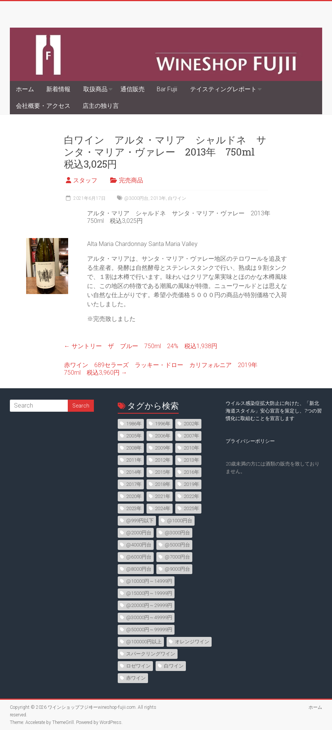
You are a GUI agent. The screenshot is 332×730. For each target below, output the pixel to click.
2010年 (191, 448)
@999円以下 (140, 520)
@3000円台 (136, 198)
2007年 (191, 436)
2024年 (162, 508)
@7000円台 (177, 557)
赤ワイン (136, 678)
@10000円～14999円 (149, 581)
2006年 (162, 436)
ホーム (25, 89)
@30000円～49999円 (149, 617)
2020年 (134, 496)
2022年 (191, 496)
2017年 (134, 484)
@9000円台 (177, 569)
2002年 (191, 423)
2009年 (162, 448)
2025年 (191, 508)
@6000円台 (138, 557)
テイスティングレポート (223, 89)
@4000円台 (138, 545)
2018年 (162, 484)
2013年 (158, 198)
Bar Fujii (167, 89)
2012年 (162, 460)
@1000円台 (179, 520)
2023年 (134, 508)
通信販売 (132, 89)
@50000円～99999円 (149, 629)
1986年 (134, 423)
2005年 (134, 436)
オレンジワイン (192, 641)
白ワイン (177, 198)
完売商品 (131, 180)
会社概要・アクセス (43, 105)
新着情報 (58, 89)
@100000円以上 (144, 641)
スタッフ (85, 180)
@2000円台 (138, 532)
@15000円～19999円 (149, 593)
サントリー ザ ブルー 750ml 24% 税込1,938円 (140, 346)
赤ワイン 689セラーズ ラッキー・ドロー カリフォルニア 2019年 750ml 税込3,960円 (163, 368)
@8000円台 (138, 569)
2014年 (134, 472)
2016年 (191, 472)
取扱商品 (95, 89)
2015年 (162, 472)
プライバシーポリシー (250, 441)
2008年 (134, 448)
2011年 (134, 460)
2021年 (162, 496)
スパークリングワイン (150, 654)
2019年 (191, 484)
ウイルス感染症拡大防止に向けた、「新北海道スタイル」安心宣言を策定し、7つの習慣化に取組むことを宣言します (274, 410)
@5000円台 (177, 545)
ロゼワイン (138, 666)
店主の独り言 (101, 105)
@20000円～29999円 (149, 605)
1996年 (162, 423)
